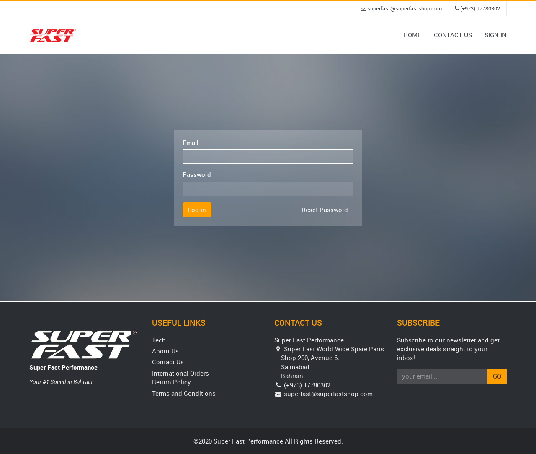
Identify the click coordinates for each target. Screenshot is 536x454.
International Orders (180, 373)
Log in (197, 209)
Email (190, 142)
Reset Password (325, 209)
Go (497, 376)
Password (197, 174)
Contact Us (168, 362)
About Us (165, 351)
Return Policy (171, 382)
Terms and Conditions (184, 393)
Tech (159, 340)
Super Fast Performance (63, 367)
